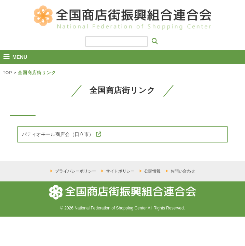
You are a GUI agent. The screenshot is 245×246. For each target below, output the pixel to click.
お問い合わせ (183, 171)
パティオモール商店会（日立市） (58, 134)
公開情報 (152, 171)
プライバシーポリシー (75, 171)
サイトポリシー (120, 171)
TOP (7, 72)
